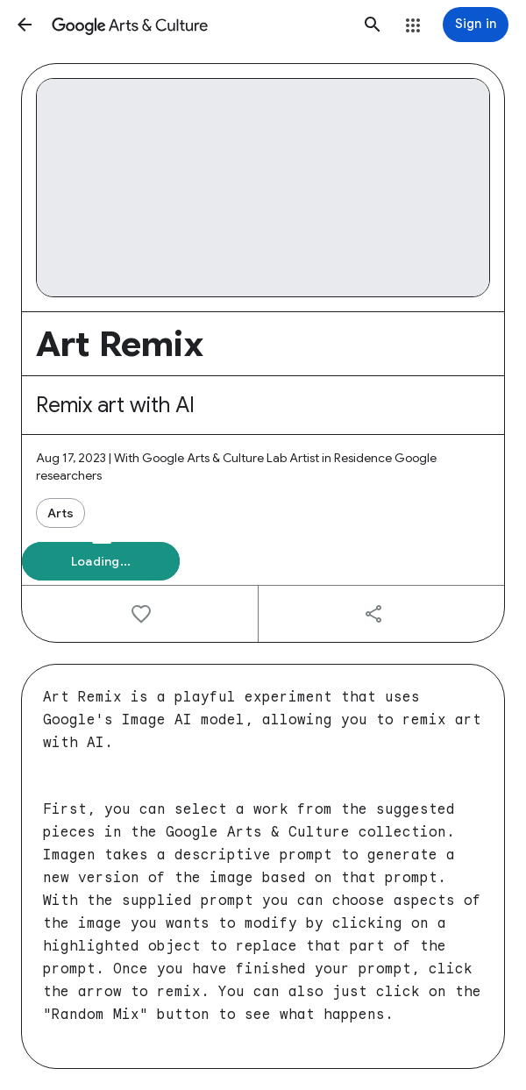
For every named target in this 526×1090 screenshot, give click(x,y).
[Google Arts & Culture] (198, 24)
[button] (25, 25)
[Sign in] (475, 24)
